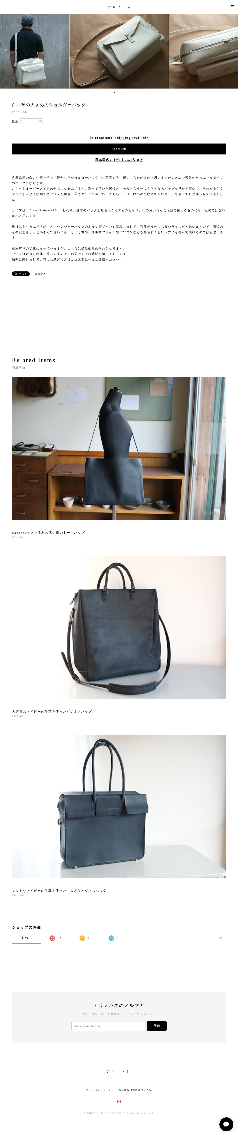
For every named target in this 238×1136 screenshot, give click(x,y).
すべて (26, 938)
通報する (40, 274)
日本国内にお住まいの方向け (119, 160)
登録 (157, 1026)
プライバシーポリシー (100, 1090)
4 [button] (123, 92)
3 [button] (120, 92)
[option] (119, 51)
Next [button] (231, 51)
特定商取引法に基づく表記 (135, 1090)
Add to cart (119, 149)
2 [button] (117, 92)
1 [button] (114, 92)
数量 (15, 121)
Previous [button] (7, 51)
